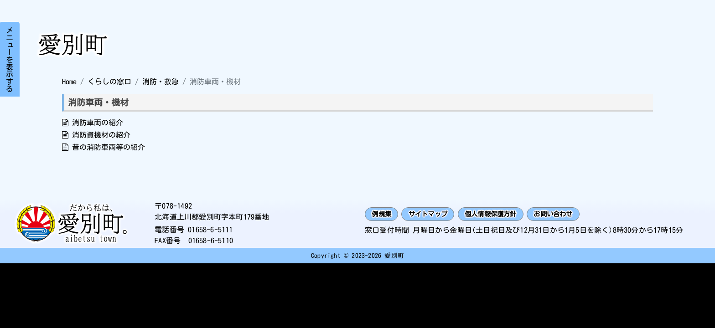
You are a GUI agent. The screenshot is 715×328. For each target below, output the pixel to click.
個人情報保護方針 (506, 214)
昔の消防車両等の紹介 (108, 147)
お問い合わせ (576, 214)
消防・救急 (160, 81)
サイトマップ (436, 214)
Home (69, 81)
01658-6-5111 (210, 229)
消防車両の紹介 (97, 122)
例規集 (384, 214)
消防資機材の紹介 (101, 134)
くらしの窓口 (109, 81)
